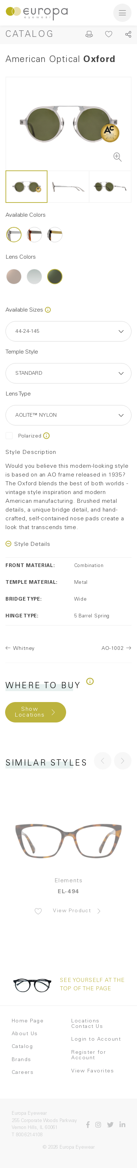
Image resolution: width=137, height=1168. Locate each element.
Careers (23, 1072)
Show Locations (30, 712)
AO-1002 (113, 648)
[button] (123, 761)
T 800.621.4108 (27, 1135)
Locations (85, 1021)
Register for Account (88, 1055)
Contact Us (87, 1026)
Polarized (23, 436)
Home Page (28, 1021)
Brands (21, 1060)
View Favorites (92, 1071)
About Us (25, 1034)
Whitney (24, 648)
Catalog (29, 35)
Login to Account (96, 1039)
